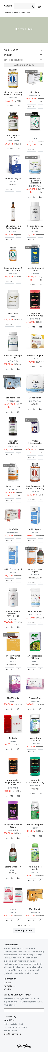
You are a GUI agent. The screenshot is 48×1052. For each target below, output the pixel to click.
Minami (13, 182)
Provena (35, 701)
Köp (18, 105)
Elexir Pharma (13, 141)
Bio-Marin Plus (13, 398)
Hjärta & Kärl (25, 13)
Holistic (13, 231)
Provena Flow (35, 698)
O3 (35, 135)
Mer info (9, 105)
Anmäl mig (11, 1016)
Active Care (35, 743)
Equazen (13, 489)
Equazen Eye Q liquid (35, 570)
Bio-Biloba (35, 92)
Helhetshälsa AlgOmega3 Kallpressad (35, 180)
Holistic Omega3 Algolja (35, 227)
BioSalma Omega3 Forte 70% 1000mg (13, 93)
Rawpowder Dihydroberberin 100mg (13, 782)
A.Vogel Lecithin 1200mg (35, 657)
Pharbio (35, 274)
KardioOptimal (35, 611)
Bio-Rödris (13, 529)
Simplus (35, 446)
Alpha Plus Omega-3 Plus (13, 356)
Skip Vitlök (13, 313)
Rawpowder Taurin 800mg (13, 825)
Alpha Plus (13, 361)
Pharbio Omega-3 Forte (35, 269)
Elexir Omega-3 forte (13, 136)
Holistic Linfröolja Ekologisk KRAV (13, 227)
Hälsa (16, 13)
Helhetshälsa (35, 186)
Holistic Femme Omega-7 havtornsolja (13, 613)
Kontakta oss (9, 986)
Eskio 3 (35, 532)
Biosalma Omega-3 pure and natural (13, 269)
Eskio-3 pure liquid (13, 569)
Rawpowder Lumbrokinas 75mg (35, 781)
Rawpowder (35, 319)
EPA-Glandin (35, 909)
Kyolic (13, 661)
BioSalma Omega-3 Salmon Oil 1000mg (35, 487)
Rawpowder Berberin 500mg (35, 314)
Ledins (35, 828)
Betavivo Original (35, 355)
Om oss (7, 982)
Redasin (13, 738)
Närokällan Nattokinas (13, 442)
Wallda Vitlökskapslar (35, 442)
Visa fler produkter (24, 930)
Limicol (13, 909)
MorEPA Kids (13, 698)
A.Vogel (35, 661)
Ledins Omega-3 (35, 824)
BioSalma (13, 98)
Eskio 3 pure (35, 529)
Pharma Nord (35, 95)
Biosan (13, 741)
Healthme (7, 13)
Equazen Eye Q (13, 486)
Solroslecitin (35, 398)
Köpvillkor (8, 989)
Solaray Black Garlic (35, 868)
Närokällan (13, 446)
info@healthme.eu (12, 1034)
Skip (13, 316)
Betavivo (35, 359)
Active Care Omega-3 (35, 739)
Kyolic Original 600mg (13, 657)
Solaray (35, 872)
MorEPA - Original (13, 178)
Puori (35, 138)
